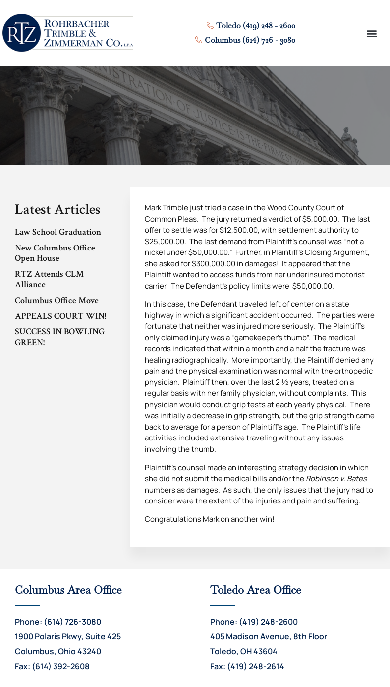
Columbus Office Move (57, 300)
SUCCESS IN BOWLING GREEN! (60, 337)
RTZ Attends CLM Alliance (49, 279)
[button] (371, 33)
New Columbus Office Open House (55, 253)
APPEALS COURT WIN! (60, 316)
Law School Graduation (58, 232)
